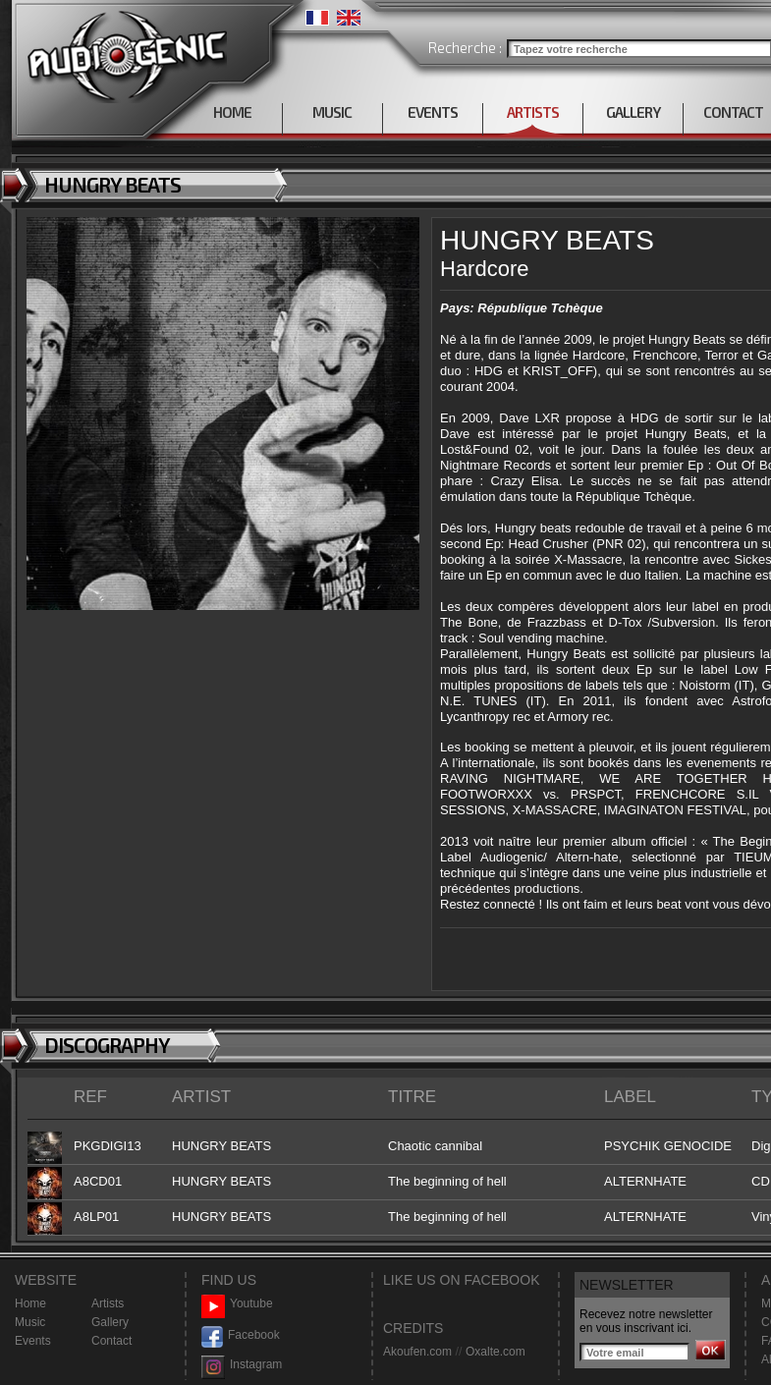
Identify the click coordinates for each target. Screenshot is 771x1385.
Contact (111, 1341)
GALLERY (633, 112)
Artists (107, 1303)
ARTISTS (533, 112)
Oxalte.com (495, 1351)
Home (30, 1303)
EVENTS (433, 112)
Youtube (237, 1304)
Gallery (110, 1322)
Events (33, 1341)
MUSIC (332, 112)
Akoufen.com (417, 1351)
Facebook (240, 1335)
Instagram (241, 1365)
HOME (232, 112)
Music (30, 1322)
